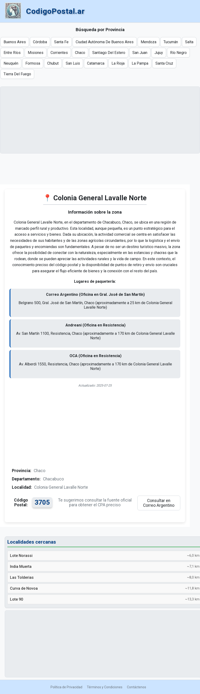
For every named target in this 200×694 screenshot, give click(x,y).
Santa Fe (61, 42)
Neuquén (11, 63)
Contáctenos (136, 687)
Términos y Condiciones (104, 687)
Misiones (35, 52)
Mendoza (148, 42)
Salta (189, 42)
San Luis (73, 63)
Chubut (53, 63)
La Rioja (118, 63)
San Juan (139, 52)
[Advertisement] (95, 172)
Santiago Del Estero (108, 52)
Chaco (80, 52)
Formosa (32, 63)
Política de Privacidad (66, 687)
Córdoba (40, 42)
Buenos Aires (15, 42)
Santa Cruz (164, 63)
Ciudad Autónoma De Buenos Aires (105, 42)
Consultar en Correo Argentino (158, 503)
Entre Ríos (12, 52)
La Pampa (140, 63)
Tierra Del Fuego (17, 74)
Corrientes (59, 52)
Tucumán (170, 42)
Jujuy (158, 52)
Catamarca (95, 63)
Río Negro (178, 52)
